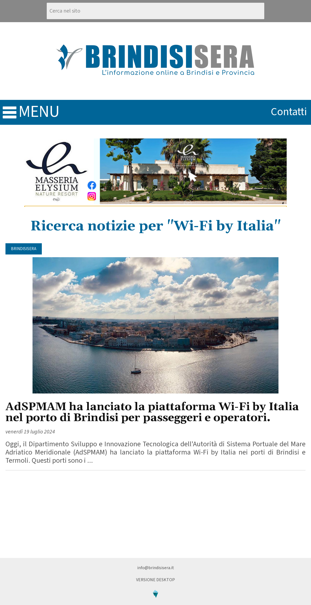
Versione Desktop (155, 580)
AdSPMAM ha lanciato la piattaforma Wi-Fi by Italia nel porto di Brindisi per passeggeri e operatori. (152, 412)
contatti (289, 112)
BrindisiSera (23, 249)
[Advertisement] (155, 514)
